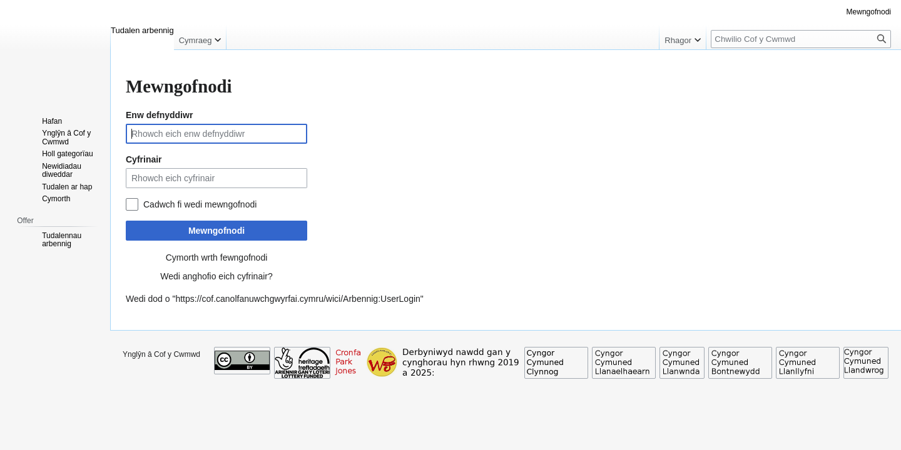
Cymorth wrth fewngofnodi (217, 257)
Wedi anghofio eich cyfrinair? (216, 276)
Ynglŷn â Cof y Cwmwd (161, 354)
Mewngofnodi (216, 231)
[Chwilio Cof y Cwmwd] (801, 39)
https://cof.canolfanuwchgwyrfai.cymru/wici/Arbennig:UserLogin (297, 299)
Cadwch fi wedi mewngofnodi (200, 204)
